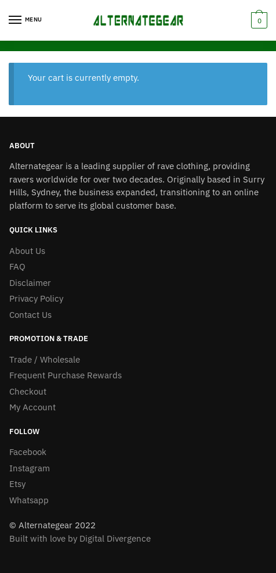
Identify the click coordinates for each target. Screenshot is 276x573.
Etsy (17, 483)
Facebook (27, 451)
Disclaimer (30, 282)
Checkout (27, 391)
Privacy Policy (36, 298)
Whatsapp (29, 500)
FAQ (17, 266)
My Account (32, 407)
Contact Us (30, 314)
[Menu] (26, 20)
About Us (27, 250)
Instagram (29, 468)
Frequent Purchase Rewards (65, 375)
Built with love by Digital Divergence (80, 538)
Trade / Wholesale (44, 359)
